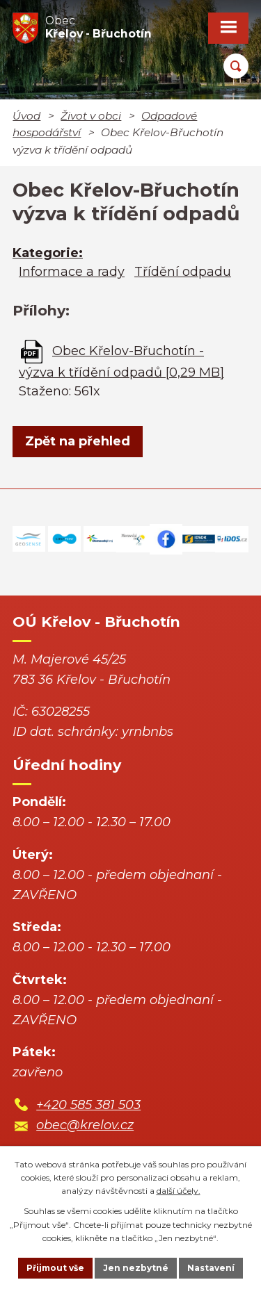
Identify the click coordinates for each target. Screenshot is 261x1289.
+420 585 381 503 (88, 1105)
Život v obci (91, 115)
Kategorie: (48, 253)
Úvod (26, 115)
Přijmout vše (55, 1268)
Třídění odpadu (182, 271)
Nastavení (211, 1268)
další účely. (178, 1190)
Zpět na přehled (77, 441)
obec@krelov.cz (85, 1125)
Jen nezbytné (135, 1268)
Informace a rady (72, 271)
